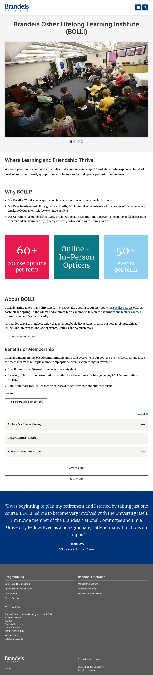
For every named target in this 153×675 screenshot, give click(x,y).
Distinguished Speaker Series (18, 589)
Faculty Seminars (13, 598)
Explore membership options (26, 402)
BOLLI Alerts (76, 479)
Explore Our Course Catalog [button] (24, 424)
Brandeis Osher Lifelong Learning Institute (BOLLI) (76, 28)
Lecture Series (12, 593)
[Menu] (138, 7)
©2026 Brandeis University (90, 667)
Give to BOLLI (76, 468)
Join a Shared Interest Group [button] (25, 452)
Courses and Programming (17, 584)
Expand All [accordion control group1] (142, 414)
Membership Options (88, 584)
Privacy (8, 669)
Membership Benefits (88, 589)
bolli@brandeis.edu (14, 639)
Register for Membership (90, 593)
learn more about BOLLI (23, 337)
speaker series (123, 307)
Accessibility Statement (89, 659)
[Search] (145, 7)
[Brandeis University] (17, 8)
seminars (108, 312)
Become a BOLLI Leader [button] (22, 438)
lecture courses (131, 312)
